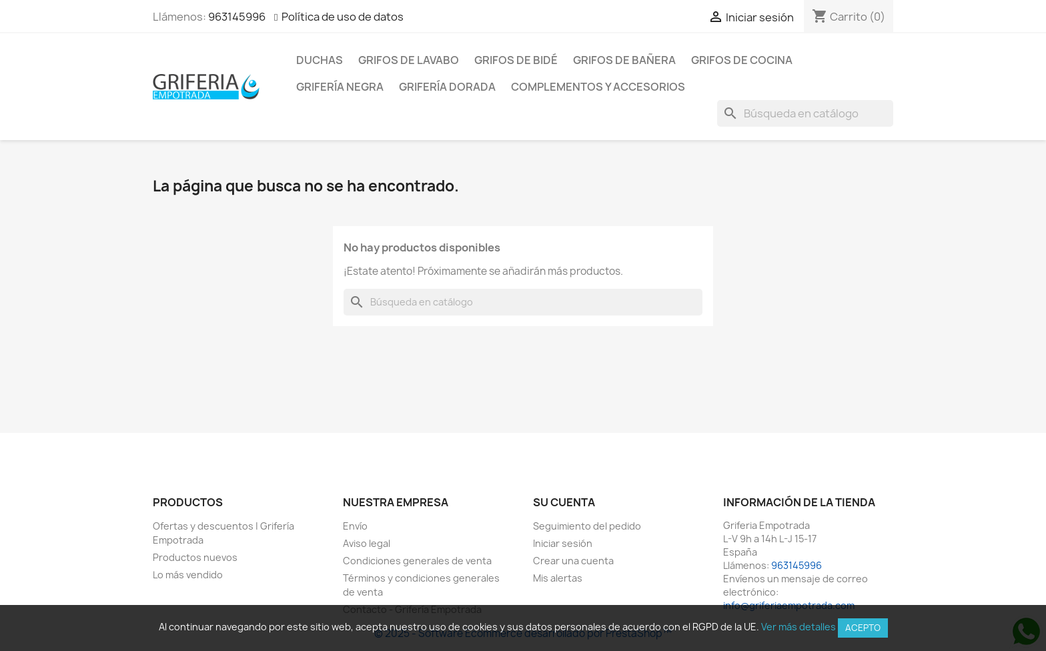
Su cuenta (564, 502)
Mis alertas (557, 578)
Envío (355, 526)
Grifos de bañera (624, 60)
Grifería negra (340, 86)
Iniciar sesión (562, 543)
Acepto (863, 628)
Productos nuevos (195, 557)
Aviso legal (366, 543)
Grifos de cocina (742, 60)
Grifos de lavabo (408, 60)
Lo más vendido (188, 574)
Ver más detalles (798, 626)
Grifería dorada (447, 86)
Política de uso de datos (343, 16)
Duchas (319, 60)
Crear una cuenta (573, 560)
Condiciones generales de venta (417, 560)
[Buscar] (805, 113)
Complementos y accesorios (598, 86)
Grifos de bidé (516, 60)
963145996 (237, 16)
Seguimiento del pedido (587, 526)
